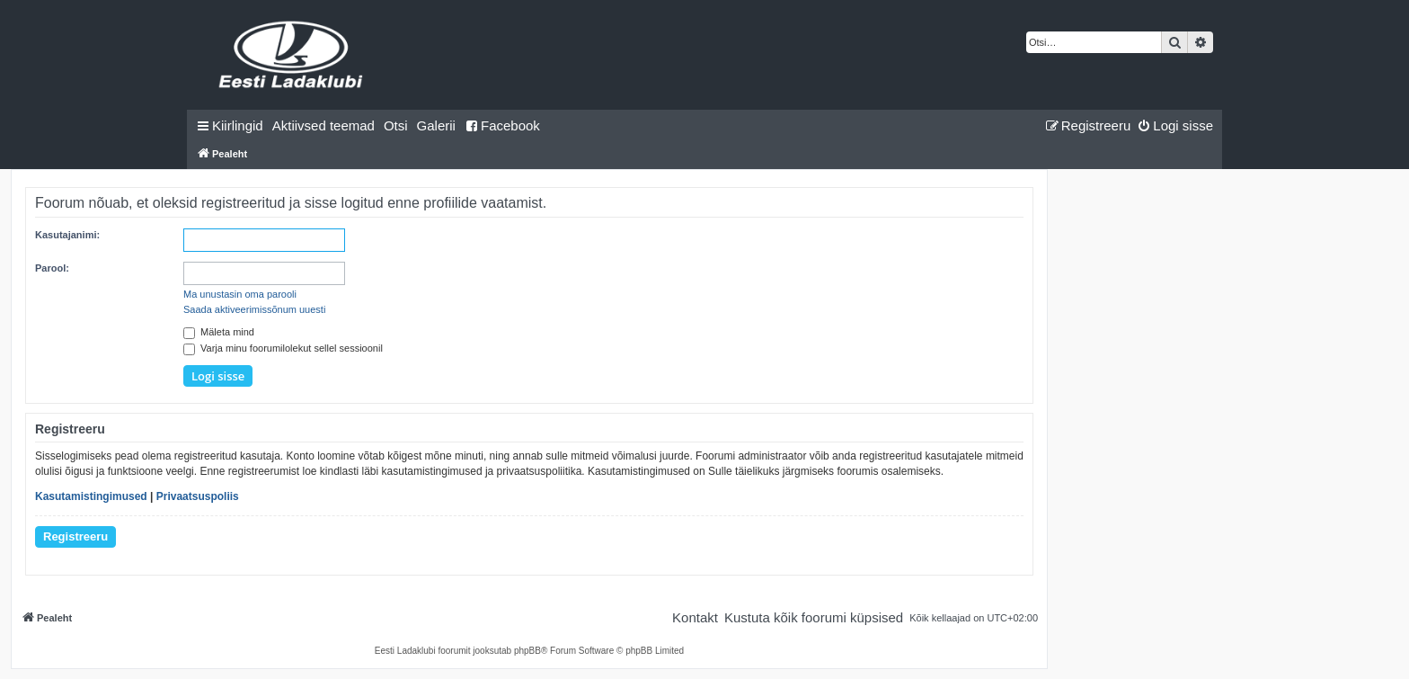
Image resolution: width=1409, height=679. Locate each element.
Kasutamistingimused (91, 496)
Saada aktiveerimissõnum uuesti (254, 309)
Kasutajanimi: (67, 234)
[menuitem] (323, 126)
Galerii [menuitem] (436, 125)
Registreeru (75, 536)
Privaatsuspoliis (197, 496)
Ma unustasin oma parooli (240, 294)
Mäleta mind (218, 331)
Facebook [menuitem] (502, 125)
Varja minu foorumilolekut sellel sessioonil (283, 348)
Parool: (52, 268)
